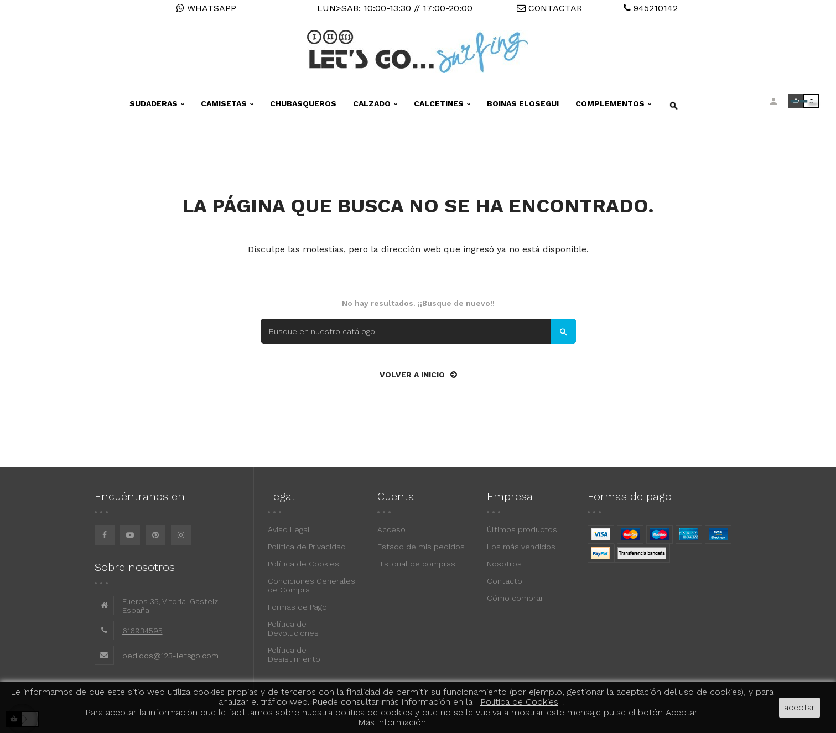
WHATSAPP (206, 8)
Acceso (391, 529)
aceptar (799, 707)
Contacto (504, 580)
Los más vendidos (521, 546)
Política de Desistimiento (294, 654)
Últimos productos (522, 529)
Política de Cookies (303, 563)
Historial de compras (416, 563)
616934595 (142, 630)
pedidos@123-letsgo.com (170, 655)
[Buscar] (418, 331)
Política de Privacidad (307, 546)
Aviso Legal (289, 529)
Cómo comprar (515, 598)
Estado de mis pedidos (421, 546)
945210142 (651, 8)
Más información (392, 722)
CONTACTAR (549, 8)
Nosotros (504, 563)
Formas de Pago (297, 606)
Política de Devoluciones (293, 628)
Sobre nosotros (135, 567)
